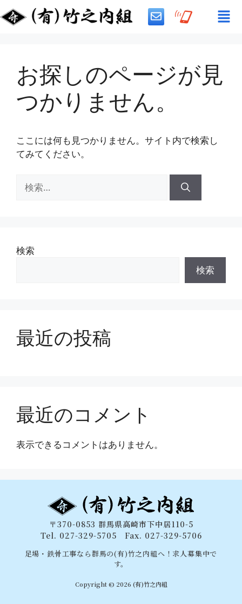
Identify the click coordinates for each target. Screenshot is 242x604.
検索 (25, 250)
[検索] (185, 187)
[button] (223, 16)
